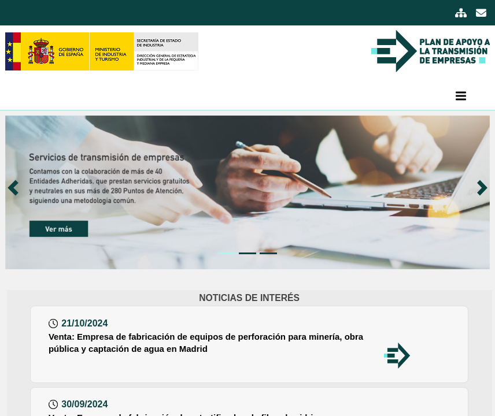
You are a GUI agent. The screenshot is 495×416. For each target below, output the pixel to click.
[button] (17, 192)
